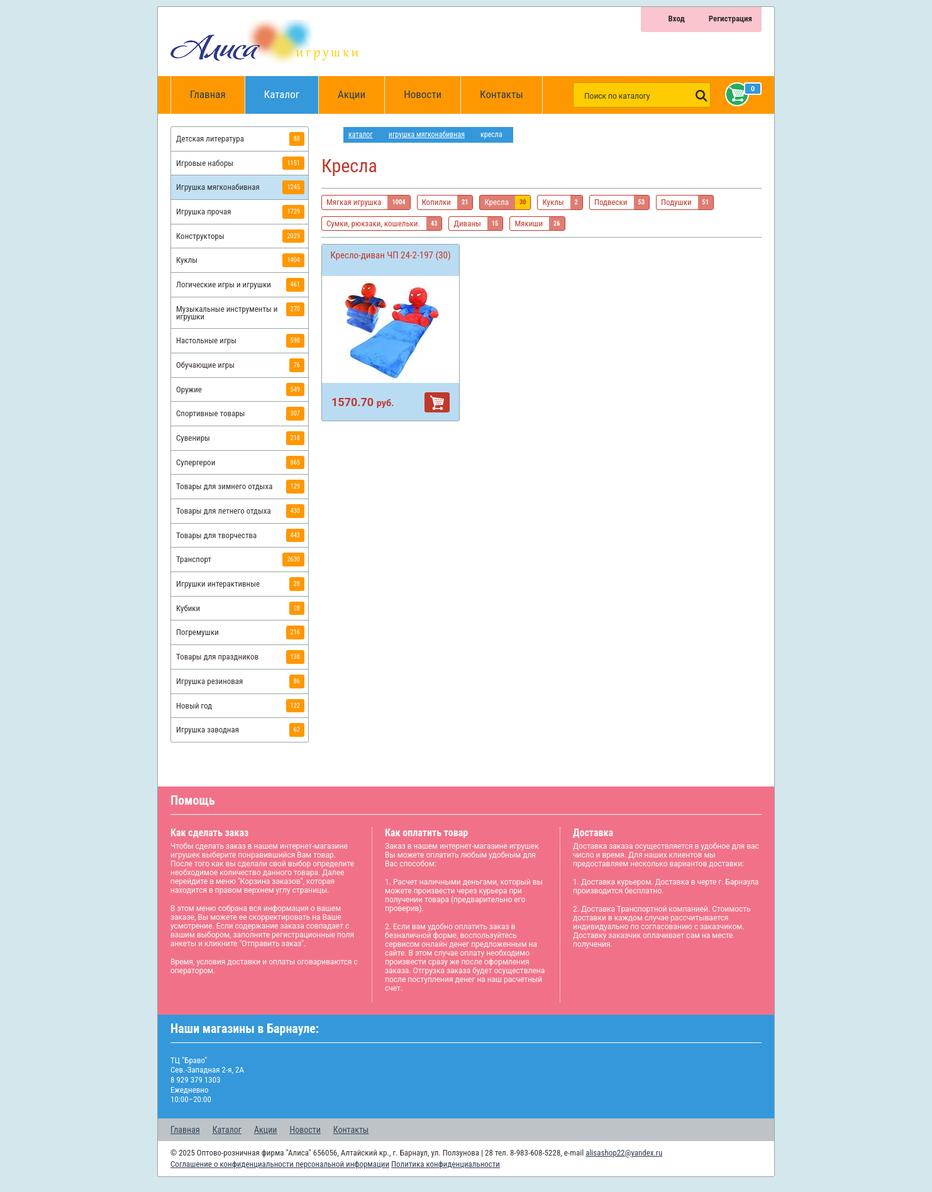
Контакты (501, 94)
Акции (351, 94)
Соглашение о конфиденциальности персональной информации (279, 1164)
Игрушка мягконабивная (427, 134)
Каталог (291, 88)
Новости (422, 94)
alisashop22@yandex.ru (623, 1152)
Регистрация (730, 18)
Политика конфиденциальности (445, 1164)
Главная (212, 95)
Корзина (734, 94)
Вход (676, 18)
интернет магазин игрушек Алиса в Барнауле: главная (332, 135)
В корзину (437, 402)
